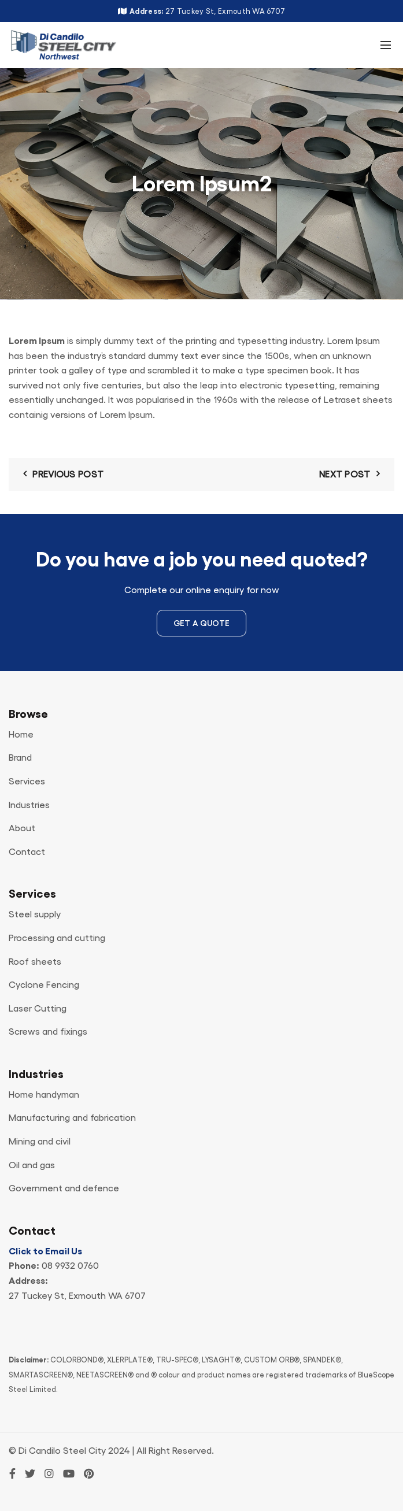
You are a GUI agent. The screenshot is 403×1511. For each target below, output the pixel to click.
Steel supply (35, 914)
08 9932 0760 (70, 1266)
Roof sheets (35, 961)
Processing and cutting (57, 938)
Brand (20, 757)
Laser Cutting (37, 1008)
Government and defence (64, 1188)
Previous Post (67, 474)
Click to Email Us (45, 1251)
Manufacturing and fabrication (72, 1118)
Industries (29, 805)
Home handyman (44, 1094)
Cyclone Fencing (44, 985)
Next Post (345, 474)
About (22, 828)
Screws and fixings (48, 1031)
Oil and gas (32, 1165)
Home (21, 734)
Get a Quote (201, 623)
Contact (27, 852)
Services (27, 781)
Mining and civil (40, 1141)
